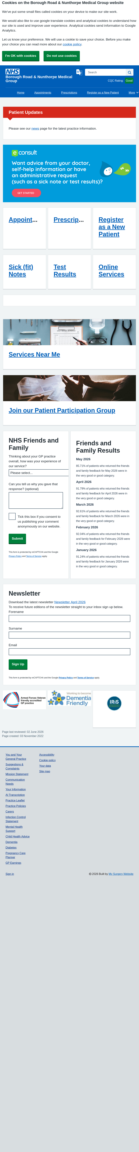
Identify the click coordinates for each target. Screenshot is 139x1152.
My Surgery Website (121, 873)
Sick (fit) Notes (21, 270)
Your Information (16, 789)
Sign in (10, 873)
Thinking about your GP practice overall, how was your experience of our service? (35, 461)
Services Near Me (34, 354)
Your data (45, 765)
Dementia (11, 842)
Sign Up (18, 664)
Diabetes (11, 847)
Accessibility (46, 754)
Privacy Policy (15, 556)
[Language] (79, 72)
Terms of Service (33, 556)
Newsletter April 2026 (70, 602)
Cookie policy (47, 760)
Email (13, 645)
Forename (16, 611)
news (35, 128)
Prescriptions (69, 92)
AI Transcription (15, 794)
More (134, 92)
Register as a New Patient (103, 92)
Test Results (65, 270)
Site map (44, 771)
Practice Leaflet (15, 800)
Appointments (42, 92)
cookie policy (72, 44)
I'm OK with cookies (20, 55)
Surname (15, 628)
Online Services (111, 270)
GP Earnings (13, 862)
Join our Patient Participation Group (62, 410)
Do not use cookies (62, 55)
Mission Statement (17, 774)
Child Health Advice (18, 836)
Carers (10, 811)
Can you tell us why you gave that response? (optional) (33, 486)
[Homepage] (40, 76)
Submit (17, 538)
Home (20, 92)
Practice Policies (16, 806)
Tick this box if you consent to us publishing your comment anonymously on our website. (39, 521)
